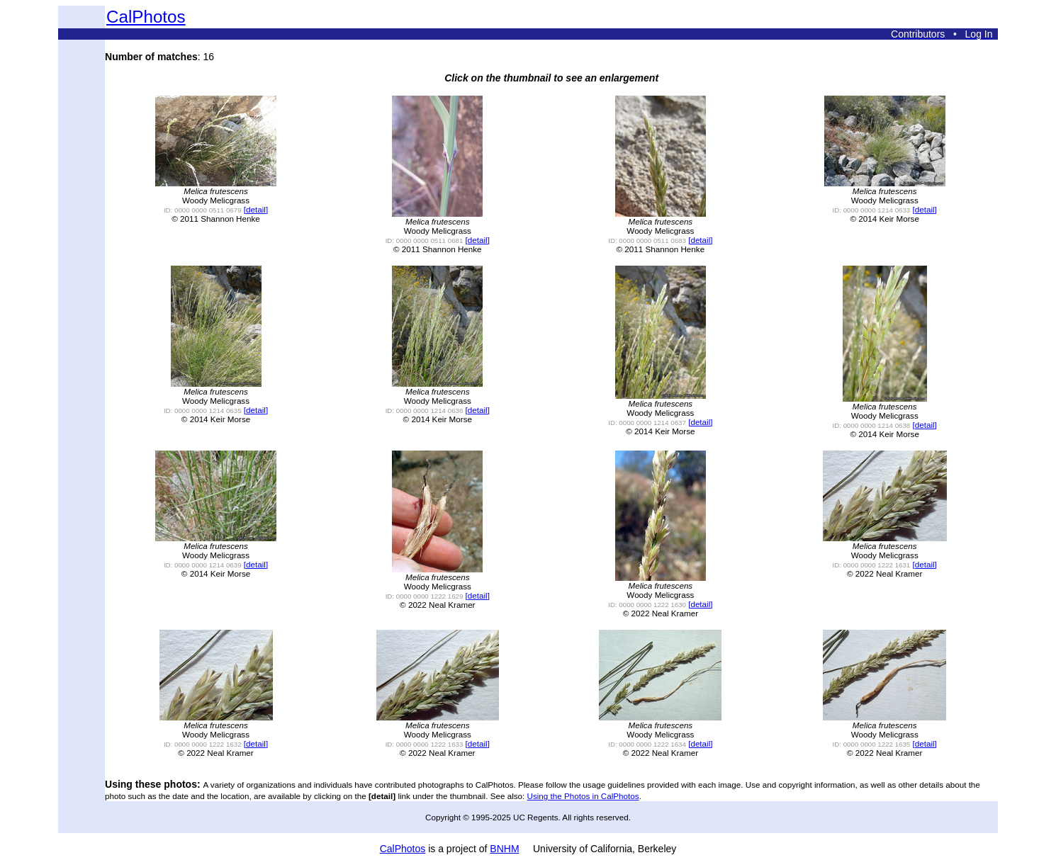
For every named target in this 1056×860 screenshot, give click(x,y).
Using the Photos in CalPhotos (583, 795)
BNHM (504, 848)
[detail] (256, 209)
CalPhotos (146, 16)
